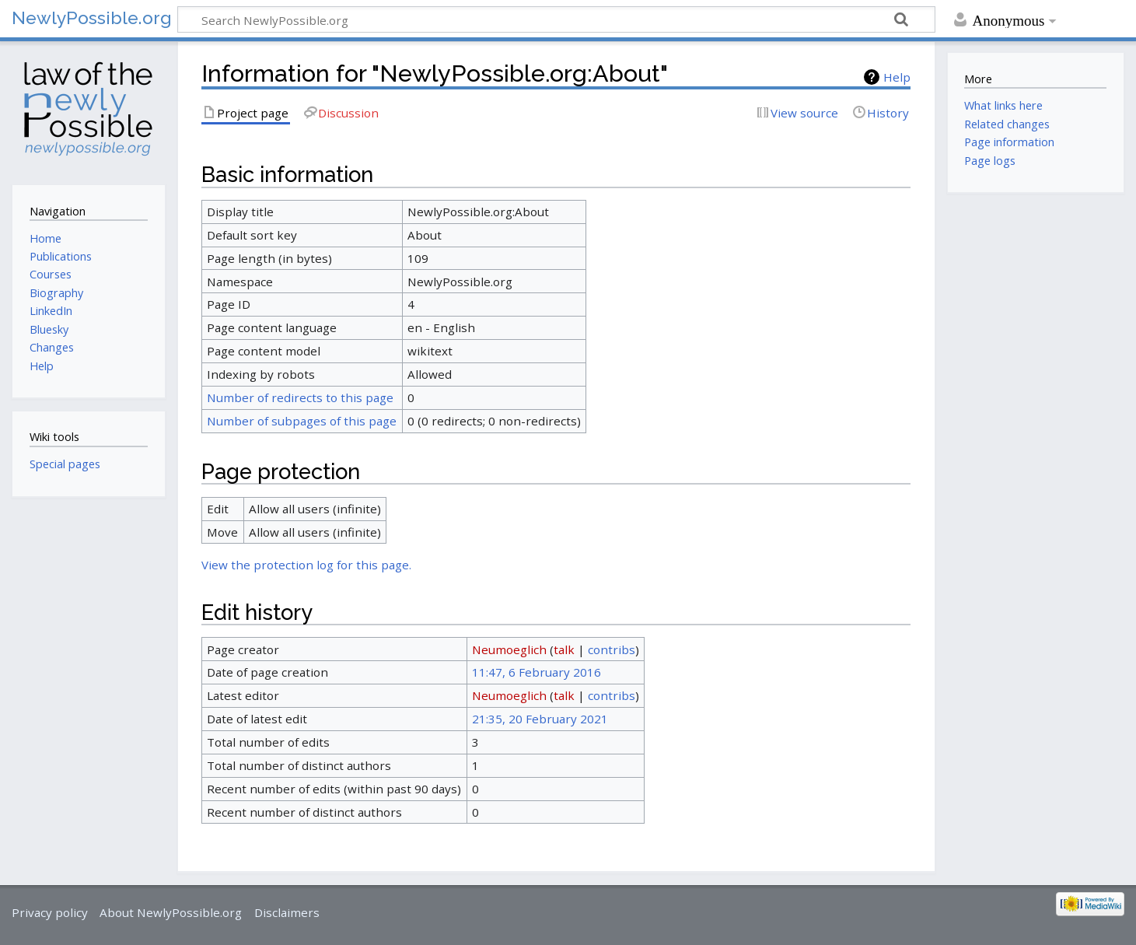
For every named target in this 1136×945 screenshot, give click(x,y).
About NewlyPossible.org (171, 912)
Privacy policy (50, 912)
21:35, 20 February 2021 (540, 718)
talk (564, 649)
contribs (611, 649)
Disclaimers (287, 912)
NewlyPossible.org (92, 17)
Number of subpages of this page (302, 421)
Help (897, 77)
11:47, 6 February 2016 (536, 672)
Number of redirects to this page (300, 397)
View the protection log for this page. (306, 564)
